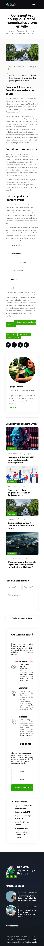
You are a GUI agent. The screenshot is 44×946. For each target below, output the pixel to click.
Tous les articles (22, 31)
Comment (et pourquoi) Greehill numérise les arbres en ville (21, 526)
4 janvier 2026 (32, 893)
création (11, 334)
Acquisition (10, 67)
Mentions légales (31, 942)
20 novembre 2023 (15, 454)
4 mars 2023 (12, 486)
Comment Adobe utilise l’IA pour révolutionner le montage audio (21, 460)
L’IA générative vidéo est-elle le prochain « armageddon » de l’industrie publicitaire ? (22, 565)
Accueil (12, 31)
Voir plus (12, 408)
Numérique (25, 334)
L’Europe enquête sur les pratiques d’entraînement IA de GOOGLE (27, 913)
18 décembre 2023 (14, 558)
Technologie (13, 338)
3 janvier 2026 (32, 907)
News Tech (22, 893)
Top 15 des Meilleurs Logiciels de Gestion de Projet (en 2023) (19, 493)
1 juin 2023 (21, 67)
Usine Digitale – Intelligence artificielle (21, 323)
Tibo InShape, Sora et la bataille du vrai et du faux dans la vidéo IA (28, 898)
